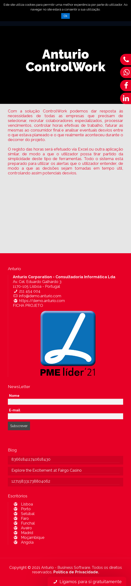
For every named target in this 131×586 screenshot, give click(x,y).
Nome (14, 396)
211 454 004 (26, 291)
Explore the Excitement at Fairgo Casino (46, 470)
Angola (23, 542)
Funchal (24, 523)
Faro (21, 518)
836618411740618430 (30, 459)
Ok (65, 16)
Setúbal (24, 513)
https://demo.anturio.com (39, 300)
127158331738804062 (30, 481)
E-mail (14, 410)
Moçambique (28, 537)
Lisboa (23, 504)
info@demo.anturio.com (37, 296)
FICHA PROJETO (28, 305)
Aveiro (22, 528)
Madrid (23, 532)
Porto (22, 509)
